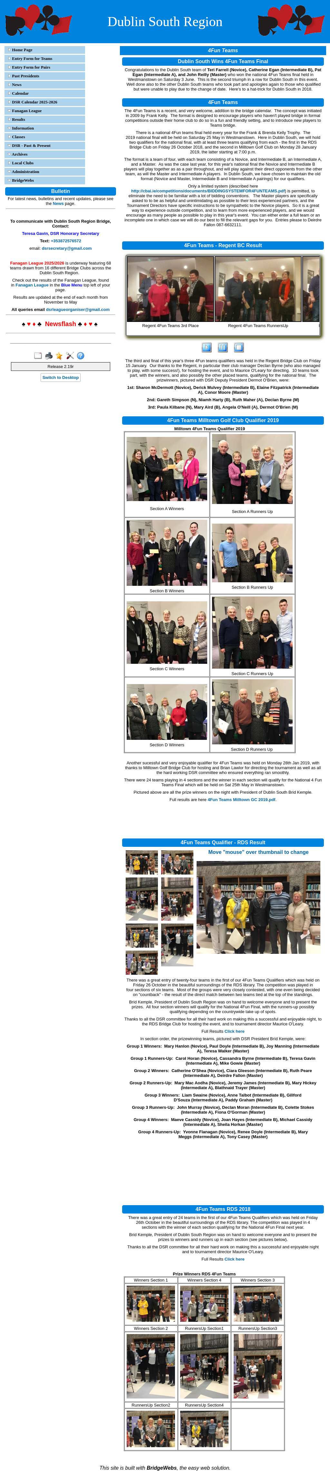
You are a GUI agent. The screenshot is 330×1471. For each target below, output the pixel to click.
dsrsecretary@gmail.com (67, 248)
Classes (16, 136)
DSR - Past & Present (29, 145)
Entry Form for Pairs (29, 67)
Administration (23, 171)
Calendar (18, 93)
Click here (235, 1031)
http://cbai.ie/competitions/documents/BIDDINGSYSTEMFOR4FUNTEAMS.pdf (208, 191)
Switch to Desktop (61, 377)
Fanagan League (25, 110)
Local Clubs (21, 162)
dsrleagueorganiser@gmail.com (78, 309)
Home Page (20, 49)
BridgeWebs (21, 180)
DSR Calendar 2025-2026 (32, 102)
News (15, 84)
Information (21, 128)
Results (16, 119)
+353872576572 (66, 240)
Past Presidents (23, 75)
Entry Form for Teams (30, 58)
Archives (17, 154)
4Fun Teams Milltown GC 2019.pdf (241, 799)
